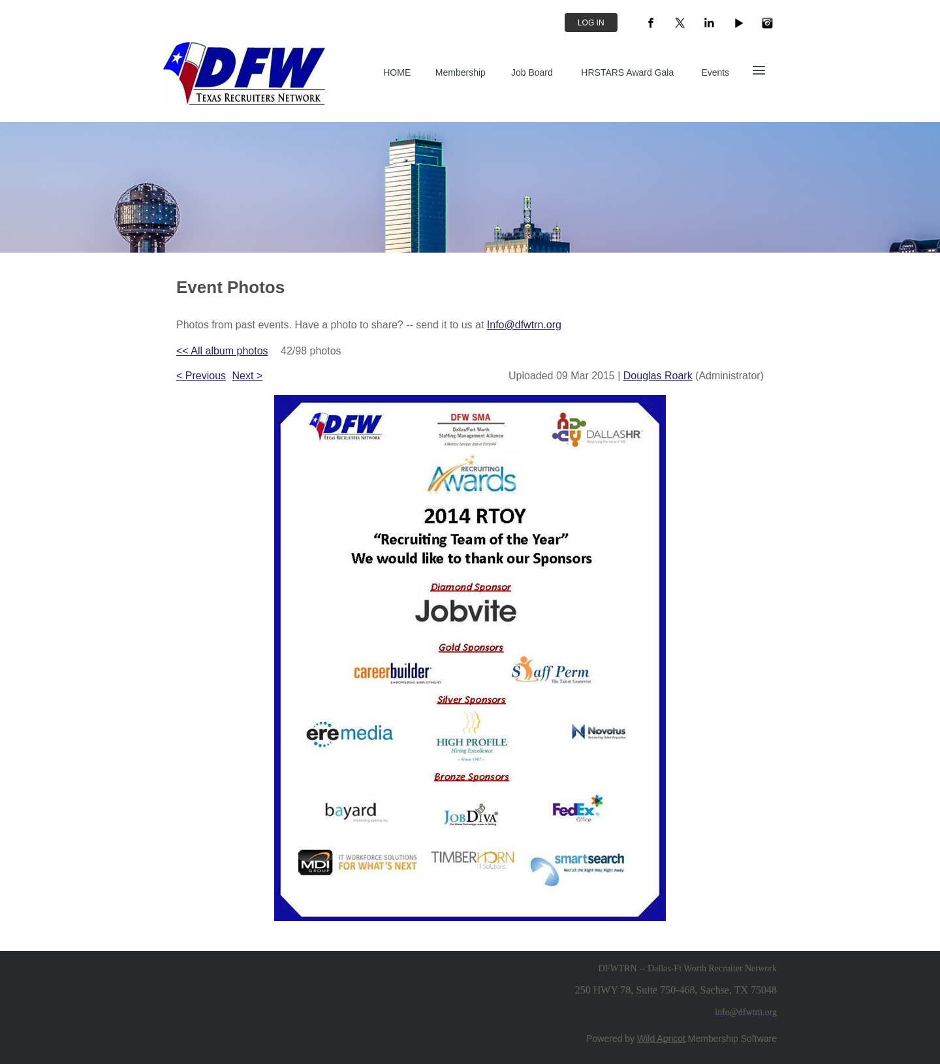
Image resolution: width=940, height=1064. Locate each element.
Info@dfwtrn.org (524, 324)
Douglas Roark (658, 375)
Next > (247, 375)
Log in (591, 22)
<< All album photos (222, 350)
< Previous (201, 375)
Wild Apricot (661, 1038)
